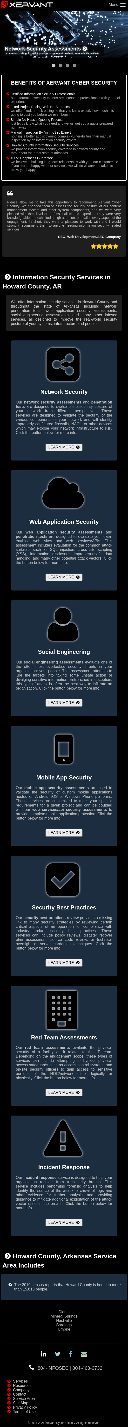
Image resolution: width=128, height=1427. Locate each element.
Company (21, 1390)
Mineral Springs (64, 1316)
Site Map (20, 1403)
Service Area (24, 1399)
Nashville (64, 1321)
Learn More (61, 447)
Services (20, 1381)
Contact (19, 1394)
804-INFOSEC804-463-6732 (70, 1368)
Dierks (64, 1312)
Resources (22, 1386)
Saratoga (64, 1325)
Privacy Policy (25, 1407)
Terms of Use (24, 1412)
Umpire (64, 1329)
